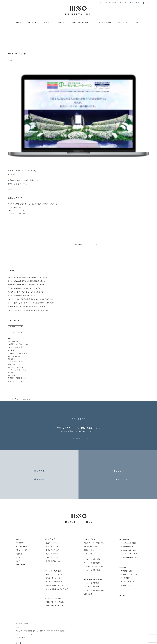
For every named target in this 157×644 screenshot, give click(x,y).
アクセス (19, 557)
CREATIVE (47, 23)
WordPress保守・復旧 (16, 347)
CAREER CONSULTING (81, 23)
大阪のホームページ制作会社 (94, 543)
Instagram (11, 341)
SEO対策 (11, 350)
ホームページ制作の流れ (92, 570)
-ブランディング (49, 539)
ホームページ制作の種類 (92, 559)
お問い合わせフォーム (17, 184)
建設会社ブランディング (54, 574)
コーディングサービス (128, 582)
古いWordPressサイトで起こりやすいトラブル (24, 288)
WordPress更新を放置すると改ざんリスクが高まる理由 (27, 277)
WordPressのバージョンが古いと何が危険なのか (26, 292)
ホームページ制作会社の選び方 (94, 590)
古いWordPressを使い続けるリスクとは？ (23, 296)
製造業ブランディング (53, 578)
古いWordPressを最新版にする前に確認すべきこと (26, 281)
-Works (122, 595)
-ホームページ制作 (88, 539)
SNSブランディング (52, 557)
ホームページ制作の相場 (92, 587)
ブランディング (13, 362)
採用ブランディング (13, 367)
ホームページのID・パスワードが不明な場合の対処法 (26, 307)
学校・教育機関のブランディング (57, 589)
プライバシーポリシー (23, 550)
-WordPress (124, 539)
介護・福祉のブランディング (55, 585)
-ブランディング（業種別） (53, 571)
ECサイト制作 (88, 554)
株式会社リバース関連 (16, 353)
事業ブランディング (52, 550)
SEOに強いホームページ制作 (94, 566)
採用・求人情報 (12, 356)
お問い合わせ (134, 2)
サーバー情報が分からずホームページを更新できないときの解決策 (31, 303)
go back (86, 244)
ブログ (99, 2)
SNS (9, 338)
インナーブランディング (15, 365)
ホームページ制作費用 (91, 583)
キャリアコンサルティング (129, 574)
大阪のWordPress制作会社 (131, 557)
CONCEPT (32, 23)
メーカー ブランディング (54, 582)
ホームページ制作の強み (92, 563)
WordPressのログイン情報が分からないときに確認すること (29, 310)
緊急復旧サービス (127, 585)
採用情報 (123, 2)
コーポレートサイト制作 (91, 547)
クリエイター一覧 (111, 2)
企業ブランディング (52, 547)
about (18, 539)
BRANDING (61, 23)
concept (19, 543)
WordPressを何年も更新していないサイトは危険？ (26, 285)
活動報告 (11, 359)
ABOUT (19, 23)
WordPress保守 (127, 547)
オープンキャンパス (13, 381)
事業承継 (11, 372)
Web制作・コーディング (16, 344)
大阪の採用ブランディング (55, 606)
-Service (122, 567)
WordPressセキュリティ (129, 550)
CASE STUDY (123, 23)
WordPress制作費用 (128, 543)
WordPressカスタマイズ (129, 554)
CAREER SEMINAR (104, 23)
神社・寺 (10, 375)
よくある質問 (88, 594)
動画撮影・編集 (126, 571)
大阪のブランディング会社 (55, 602)
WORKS (138, 23)
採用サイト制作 (89, 550)
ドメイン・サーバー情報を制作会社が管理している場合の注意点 (30, 299)
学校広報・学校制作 (15, 378)
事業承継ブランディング (54, 561)
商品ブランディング (52, 554)
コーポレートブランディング (16, 370)
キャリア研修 (125, 578)
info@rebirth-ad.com (16, 213)
